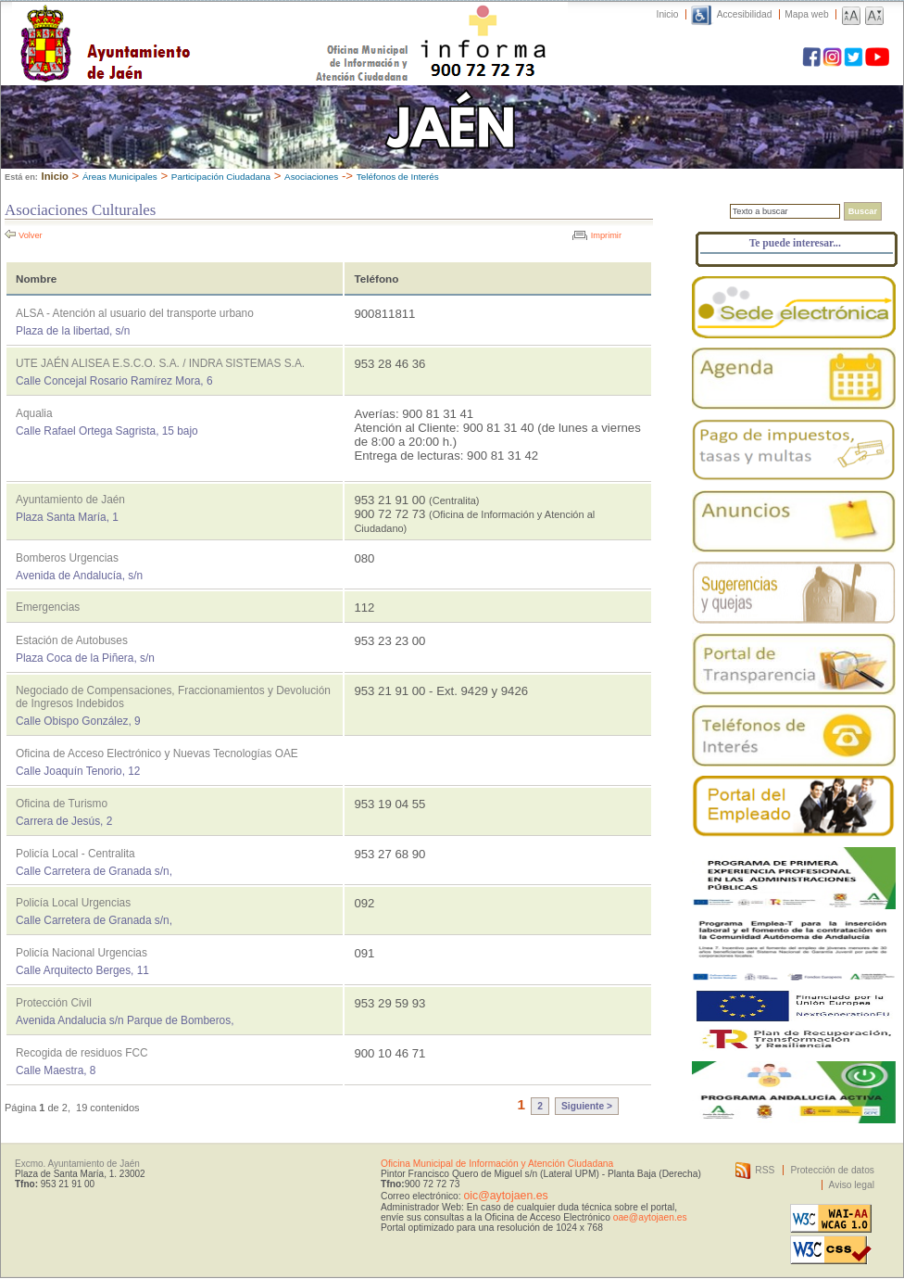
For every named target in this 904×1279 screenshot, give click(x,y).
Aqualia (34, 413)
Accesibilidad (744, 14)
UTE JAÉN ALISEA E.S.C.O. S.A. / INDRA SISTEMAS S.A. (160, 363)
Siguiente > (586, 1106)
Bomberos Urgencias (67, 557)
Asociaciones (311, 176)
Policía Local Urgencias (73, 902)
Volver (31, 235)
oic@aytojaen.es (505, 1195)
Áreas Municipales (119, 176)
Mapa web (806, 14)
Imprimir (606, 235)
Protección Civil (54, 1002)
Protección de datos (832, 1170)
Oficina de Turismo (61, 803)
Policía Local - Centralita (75, 853)
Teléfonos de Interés (398, 176)
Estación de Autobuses (72, 640)
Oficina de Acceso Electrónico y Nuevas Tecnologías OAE (157, 753)
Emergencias (48, 607)
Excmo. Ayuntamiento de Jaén (77, 1164)
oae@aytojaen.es (650, 1217)
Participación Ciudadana (220, 176)
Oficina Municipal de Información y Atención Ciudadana (497, 1164)
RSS (764, 1170)
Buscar (862, 211)
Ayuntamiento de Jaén (185, 25)
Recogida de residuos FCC (82, 1052)
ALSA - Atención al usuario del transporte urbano (135, 313)
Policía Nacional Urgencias (81, 952)
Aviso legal (851, 1185)
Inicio (668, 14)
